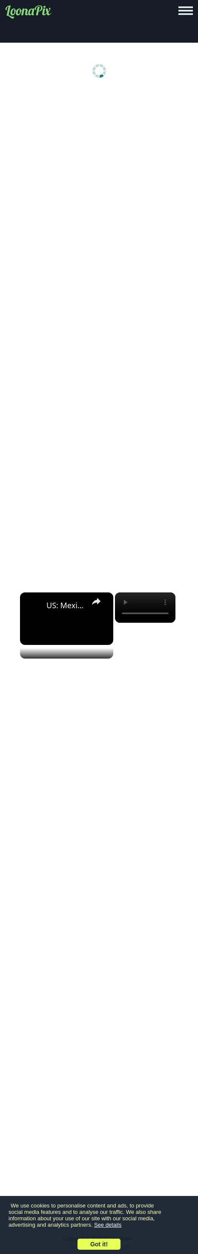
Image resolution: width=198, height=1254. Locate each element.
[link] (33, 606)
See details (107, 1225)
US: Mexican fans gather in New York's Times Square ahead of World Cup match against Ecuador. (65, 605)
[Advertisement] (99, 198)
